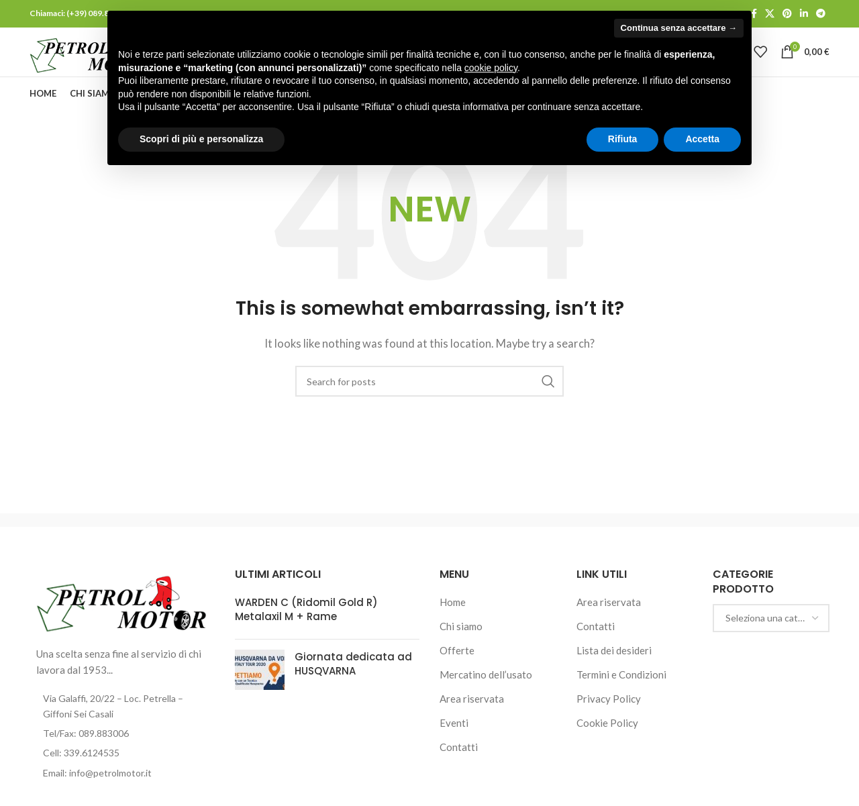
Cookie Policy (607, 745)
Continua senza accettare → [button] (679, 28)
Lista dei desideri (614, 672)
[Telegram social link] (820, 14)
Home (453, 624)
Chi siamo (461, 648)
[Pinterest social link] (787, 14)
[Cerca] (429, 403)
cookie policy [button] (490, 67)
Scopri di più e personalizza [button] (201, 139)
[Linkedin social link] (804, 14)
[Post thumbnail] (260, 692)
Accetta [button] (702, 139)
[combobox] (771, 639)
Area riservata (472, 721)
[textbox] (771, 639)
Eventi (454, 745)
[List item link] (122, 755)
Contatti (459, 769)
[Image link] (122, 623)
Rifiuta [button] (623, 139)
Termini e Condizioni (621, 697)
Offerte (457, 672)
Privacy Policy (608, 721)
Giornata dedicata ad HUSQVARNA (353, 686)
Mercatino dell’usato (486, 697)
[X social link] (769, 14)
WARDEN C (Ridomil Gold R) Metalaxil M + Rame (306, 631)
